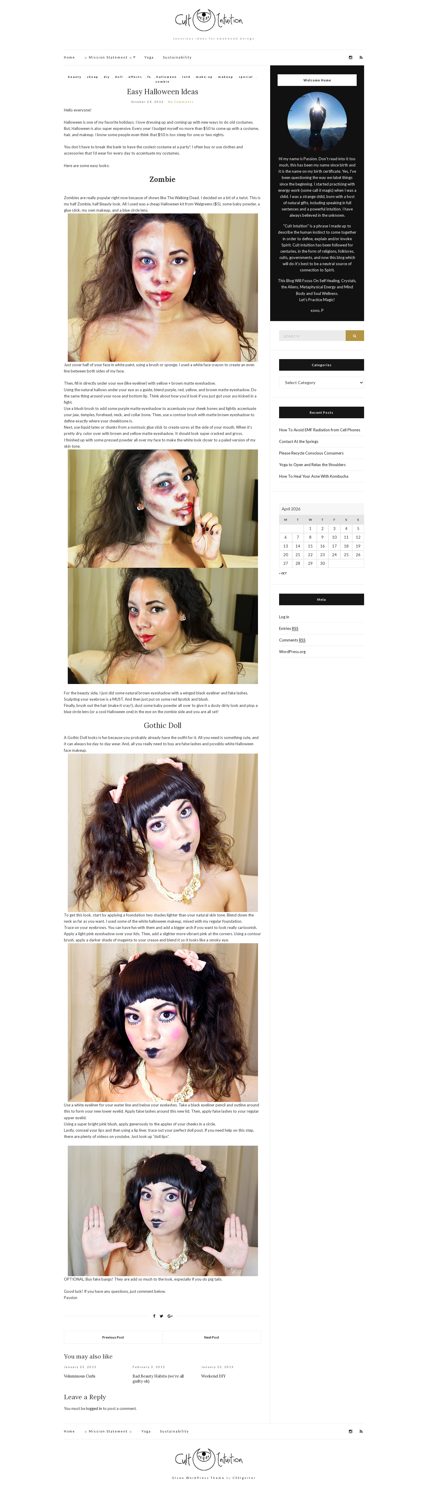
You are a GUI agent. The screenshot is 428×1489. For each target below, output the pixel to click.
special (246, 76)
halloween (166, 76)
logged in (94, 1408)
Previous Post (113, 1337)
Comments (292, 640)
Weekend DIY (213, 1376)
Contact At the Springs (298, 441)
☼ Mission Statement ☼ (108, 57)
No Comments (181, 101)
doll (119, 76)
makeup (225, 76)
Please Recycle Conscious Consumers (311, 453)
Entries (288, 628)
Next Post (211, 1337)
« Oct (283, 573)
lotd (186, 76)
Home (69, 57)
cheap (92, 76)
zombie (162, 81)
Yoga (149, 57)
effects (135, 76)
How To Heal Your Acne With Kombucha (313, 476)
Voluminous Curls (79, 1376)
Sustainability (177, 57)
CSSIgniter (244, 1477)
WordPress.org (292, 651)
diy (107, 76)
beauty (74, 76)
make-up (204, 76)
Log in (284, 616)
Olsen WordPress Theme (198, 1477)
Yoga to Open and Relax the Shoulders (312, 464)
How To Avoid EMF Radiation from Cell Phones (319, 429)
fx (149, 76)
